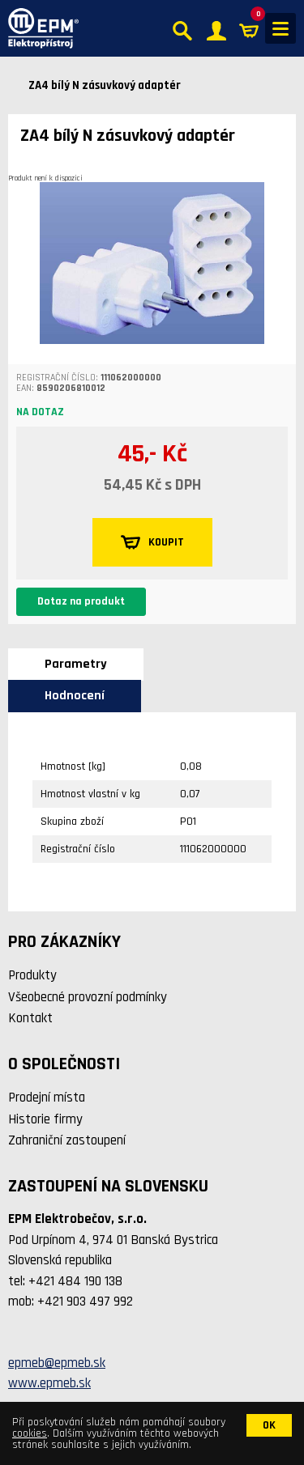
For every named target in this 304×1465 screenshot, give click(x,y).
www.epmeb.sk (49, 1383)
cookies (29, 1433)
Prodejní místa (46, 1097)
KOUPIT (152, 542)
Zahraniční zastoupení (67, 1140)
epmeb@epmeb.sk (56, 1363)
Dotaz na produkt (81, 601)
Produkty (32, 975)
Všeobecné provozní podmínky (87, 997)
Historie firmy (45, 1119)
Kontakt (30, 1018)
